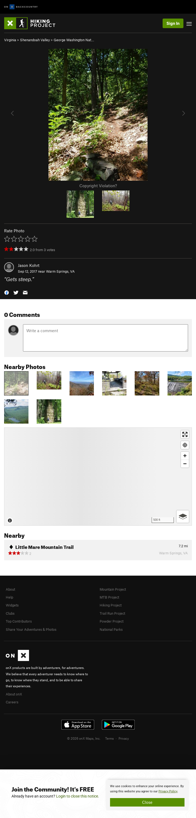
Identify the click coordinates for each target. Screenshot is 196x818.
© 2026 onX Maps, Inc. (83, 738)
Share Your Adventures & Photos (31, 629)
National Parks (111, 629)
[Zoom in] (185, 456)
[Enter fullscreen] (185, 434)
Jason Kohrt (28, 265)
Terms (109, 738)
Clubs (10, 613)
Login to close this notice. (77, 796)
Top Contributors (19, 621)
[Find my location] (185, 445)
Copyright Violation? (98, 185)
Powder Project (111, 621)
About (10, 589)
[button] (6, 292)
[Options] (183, 516)
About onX (14, 694)
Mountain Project (113, 589)
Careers (12, 702)
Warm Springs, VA (60, 271)
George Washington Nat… (74, 40)
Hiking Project (111, 605)
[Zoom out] (185, 464)
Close (147, 802)
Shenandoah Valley (35, 40)
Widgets (12, 605)
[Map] (98, 476)
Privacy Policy (167, 791)
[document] (147, 795)
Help (9, 597)
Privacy (124, 738)
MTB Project (109, 597)
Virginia (10, 40)
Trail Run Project (112, 613)
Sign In (173, 23)
